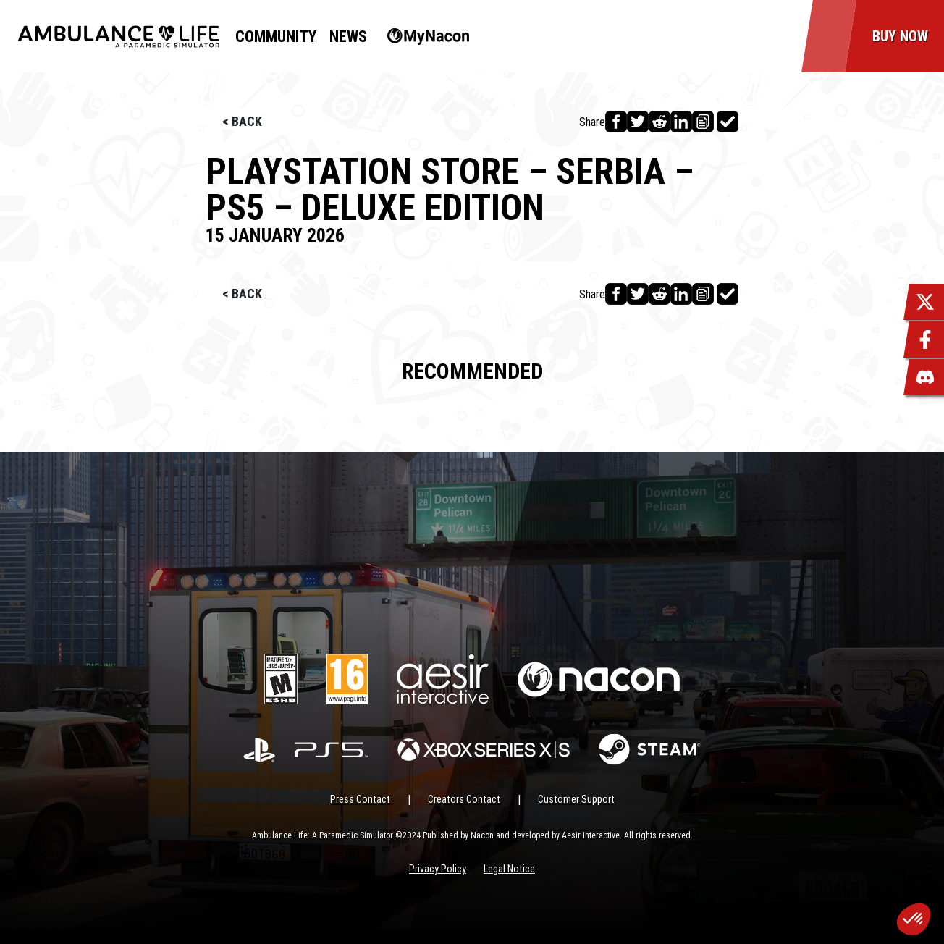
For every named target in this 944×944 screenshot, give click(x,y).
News (348, 36)
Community (275, 36)
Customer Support (576, 799)
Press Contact (360, 799)
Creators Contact (464, 799)
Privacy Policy (437, 868)
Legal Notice (509, 868)
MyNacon (421, 36)
